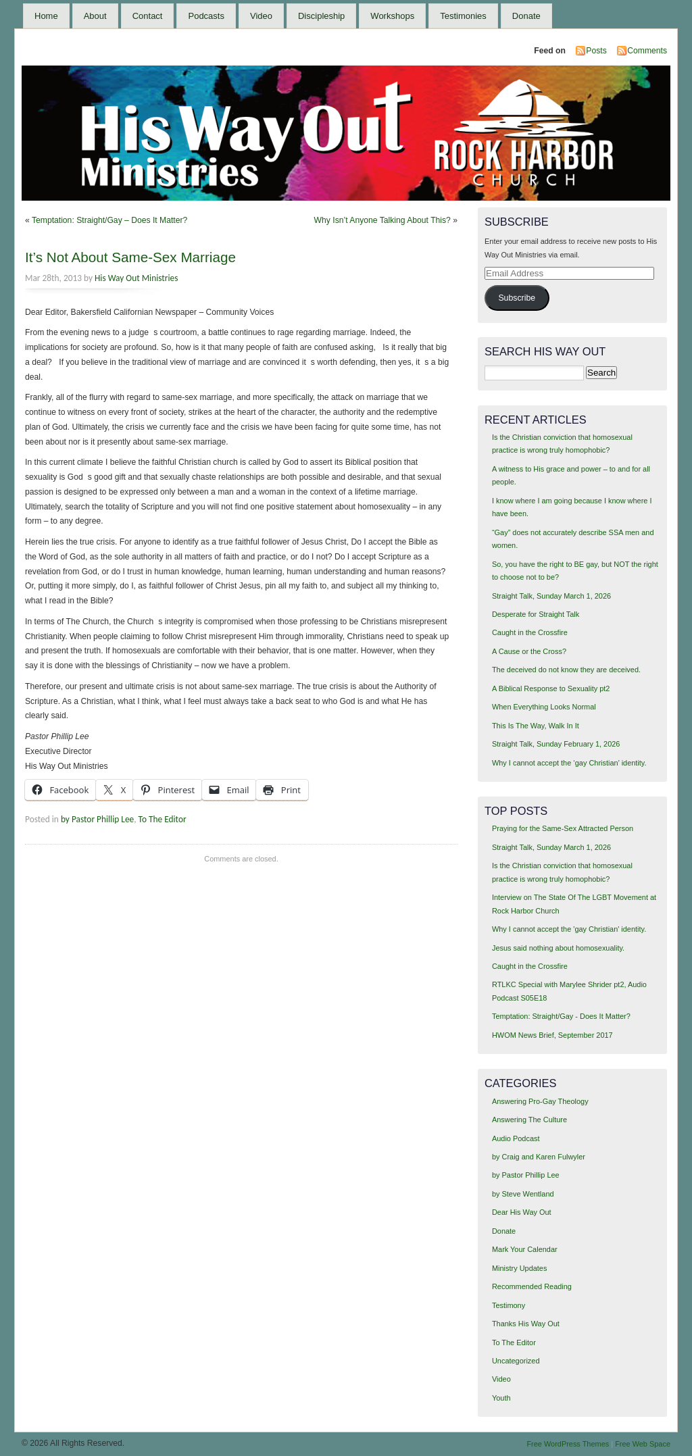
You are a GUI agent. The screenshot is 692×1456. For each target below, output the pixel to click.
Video (261, 16)
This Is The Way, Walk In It (535, 726)
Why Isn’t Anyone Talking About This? (382, 220)
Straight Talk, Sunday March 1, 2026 (551, 596)
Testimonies (463, 16)
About (95, 16)
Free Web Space (642, 1444)
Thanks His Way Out (526, 1324)
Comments (647, 50)
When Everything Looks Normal (544, 707)
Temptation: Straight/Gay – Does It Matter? (109, 220)
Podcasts (206, 16)
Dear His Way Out (521, 1212)
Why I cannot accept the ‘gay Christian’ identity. (569, 763)
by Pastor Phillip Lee (97, 819)
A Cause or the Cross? (529, 651)
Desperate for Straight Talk (535, 614)
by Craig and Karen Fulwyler (538, 1157)
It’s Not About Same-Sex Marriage (130, 257)
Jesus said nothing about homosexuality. (558, 948)
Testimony (508, 1305)
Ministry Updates (519, 1268)
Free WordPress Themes (567, 1444)
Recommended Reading (532, 1286)
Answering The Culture (529, 1119)
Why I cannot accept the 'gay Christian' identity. (569, 929)
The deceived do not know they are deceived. (566, 670)
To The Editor (163, 819)
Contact (147, 16)
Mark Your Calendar (525, 1249)
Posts (596, 50)
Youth (501, 1398)
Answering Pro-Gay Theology (540, 1101)
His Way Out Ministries (136, 278)
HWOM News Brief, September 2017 (552, 1035)
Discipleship (321, 16)
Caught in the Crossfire (530, 632)
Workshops (392, 16)
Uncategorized (516, 1361)
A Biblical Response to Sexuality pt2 (551, 688)
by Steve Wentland (523, 1194)
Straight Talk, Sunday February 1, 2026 (556, 744)
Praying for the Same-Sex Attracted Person (562, 828)
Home (46, 16)
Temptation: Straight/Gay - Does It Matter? (561, 1016)
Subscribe (516, 298)
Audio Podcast (516, 1138)
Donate (526, 16)
